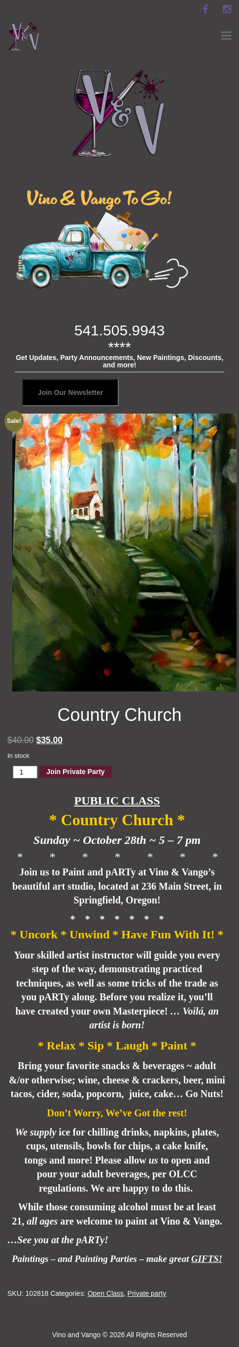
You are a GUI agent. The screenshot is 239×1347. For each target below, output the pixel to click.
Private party (147, 1293)
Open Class (106, 1293)
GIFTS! (206, 1259)
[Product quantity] (25, 772)
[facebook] (205, 9)
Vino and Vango (76, 1335)
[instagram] (227, 9)
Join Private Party (75, 772)
